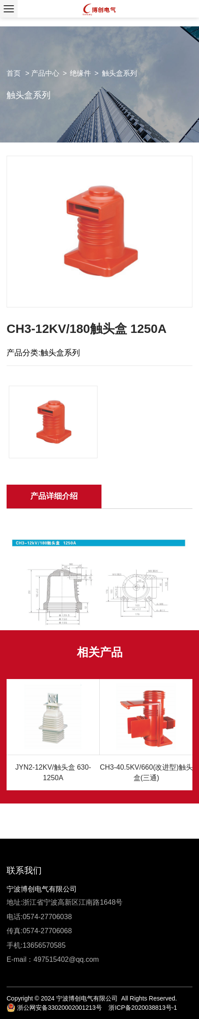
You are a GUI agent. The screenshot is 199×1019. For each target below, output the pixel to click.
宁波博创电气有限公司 (42, 889)
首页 (14, 73)
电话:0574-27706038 (39, 916)
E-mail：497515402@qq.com (53, 959)
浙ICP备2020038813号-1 (143, 1007)
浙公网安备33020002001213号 (54, 1007)
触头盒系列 (119, 73)
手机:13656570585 (36, 945)
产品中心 (45, 73)
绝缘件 (80, 73)
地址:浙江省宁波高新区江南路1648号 (65, 902)
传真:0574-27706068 (39, 931)
